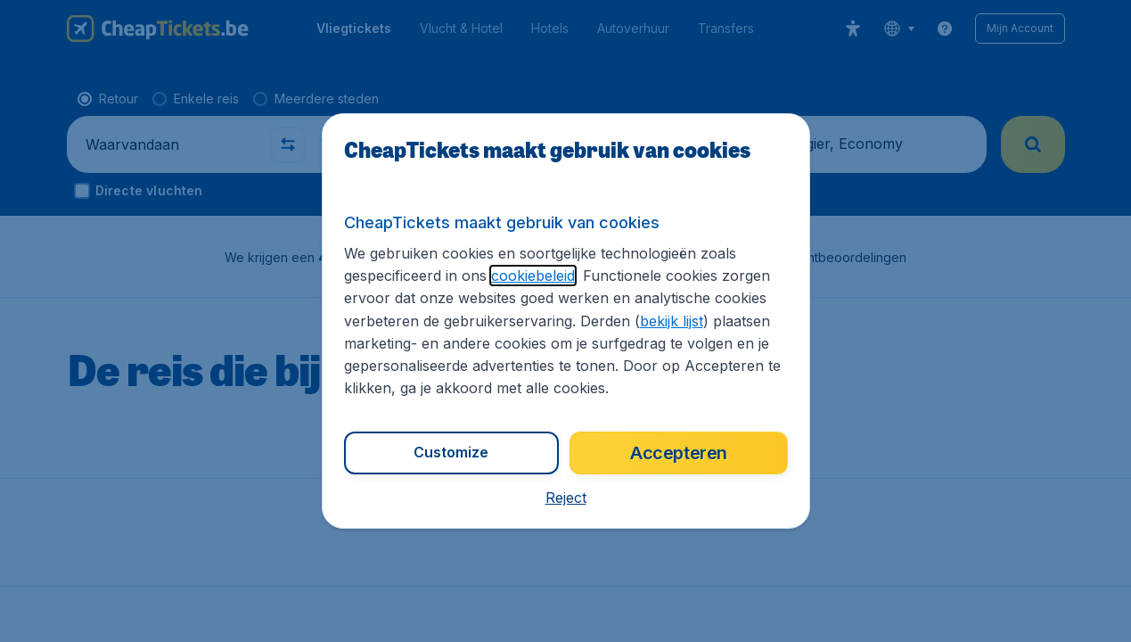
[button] (565, 497)
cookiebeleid (533, 275)
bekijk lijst (671, 321)
